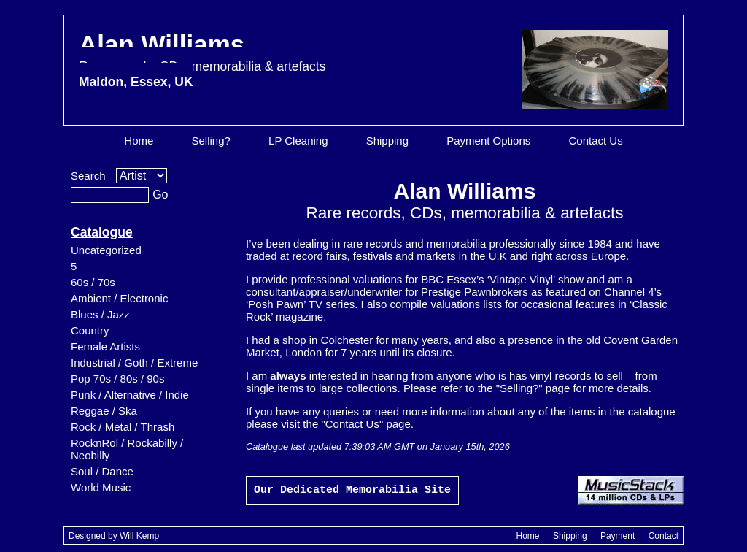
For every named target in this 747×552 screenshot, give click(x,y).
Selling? (211, 140)
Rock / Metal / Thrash (122, 427)
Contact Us (595, 140)
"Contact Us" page (365, 424)
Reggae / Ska (104, 411)
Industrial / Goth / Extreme (134, 362)
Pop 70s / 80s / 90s (117, 378)
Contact (663, 536)
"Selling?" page (533, 388)
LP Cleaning (298, 140)
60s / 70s (93, 282)
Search (88, 175)
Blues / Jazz (100, 314)
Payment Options (488, 140)
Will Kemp (139, 536)
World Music (101, 487)
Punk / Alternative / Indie (130, 394)
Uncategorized (106, 250)
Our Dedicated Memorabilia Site (352, 490)
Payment (617, 536)
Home (138, 140)
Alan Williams (202, 59)
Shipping (387, 140)
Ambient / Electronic (119, 298)
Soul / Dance (102, 471)
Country (90, 330)
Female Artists (105, 346)
